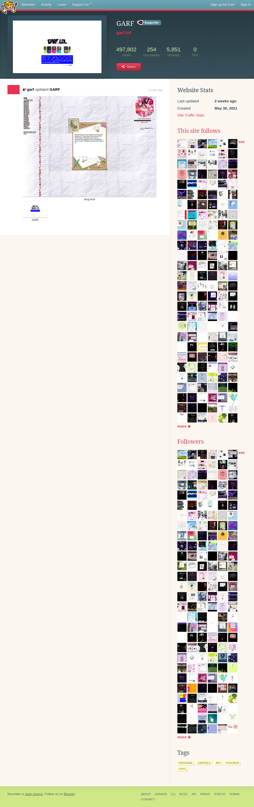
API (193, 794)
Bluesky (69, 794)
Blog (183, 794)
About (146, 794)
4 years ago (155, 89)
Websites (28, 4)
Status (219, 794)
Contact (148, 799)
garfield (204, 762)
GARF (55, 89)
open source (34, 794)
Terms (234, 794)
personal (186, 762)
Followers (190, 441)
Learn (62, 4)
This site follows (198, 131)
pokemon (232, 762)
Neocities (14, 794)
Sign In (246, 4)
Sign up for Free (223, 4)
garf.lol (123, 32)
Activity (46, 4)
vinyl (182, 768)
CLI (173, 794)
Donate (161, 794)
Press (205, 794)
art (218, 762)
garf (28, 89)
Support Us (82, 5)
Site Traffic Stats (190, 115)
